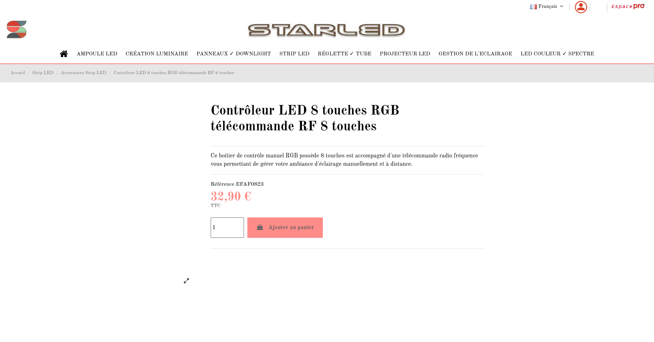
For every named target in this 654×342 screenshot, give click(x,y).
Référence (222, 184)
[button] (96, 54)
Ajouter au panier (285, 227)
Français (547, 6)
